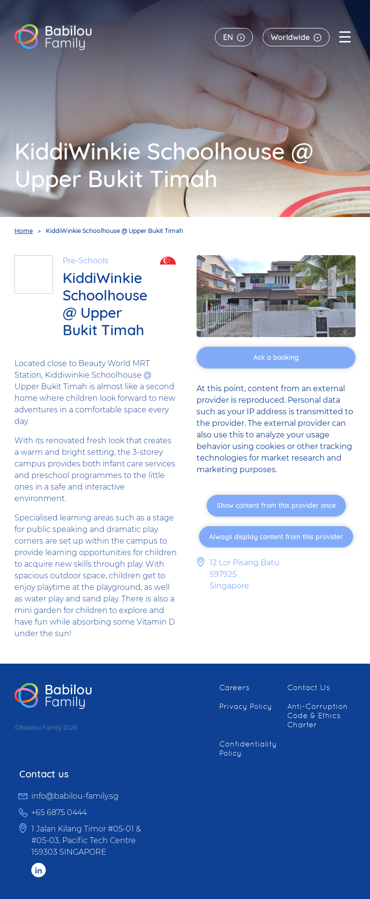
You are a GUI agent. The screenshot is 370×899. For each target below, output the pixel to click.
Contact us (44, 774)
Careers (234, 687)
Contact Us (308, 687)
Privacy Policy (245, 706)
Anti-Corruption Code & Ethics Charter (317, 715)
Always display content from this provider (276, 536)
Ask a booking (276, 357)
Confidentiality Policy (248, 748)
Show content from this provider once (276, 505)
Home (23, 230)
